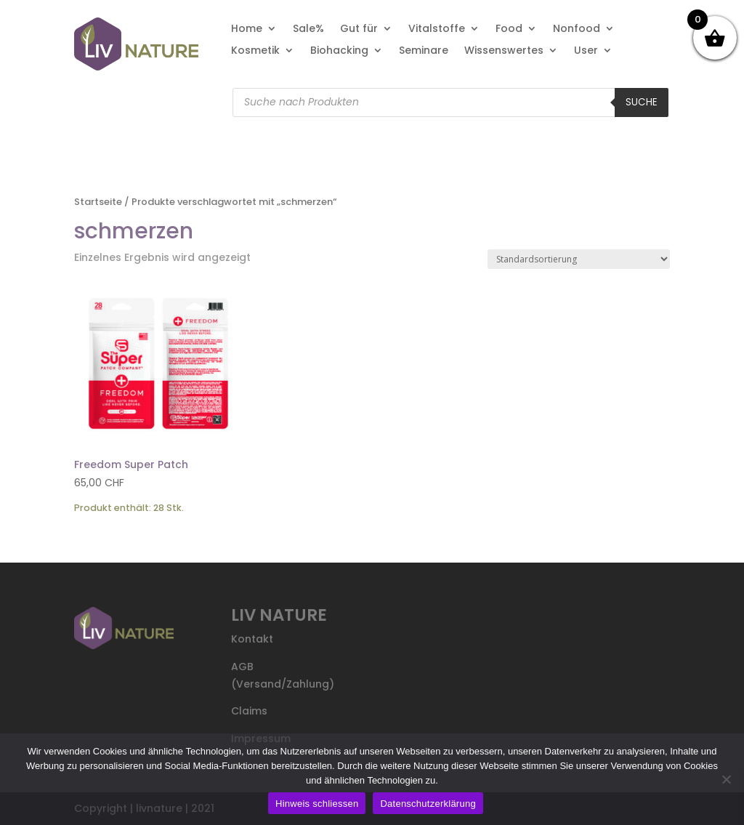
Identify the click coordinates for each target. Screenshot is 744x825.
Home (246, 29)
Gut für (359, 29)
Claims (249, 711)
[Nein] (726, 779)
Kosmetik (255, 51)
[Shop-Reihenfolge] (579, 259)
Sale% (308, 29)
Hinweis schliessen (316, 803)
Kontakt (252, 639)
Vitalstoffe (436, 29)
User (586, 51)
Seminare (423, 51)
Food (509, 29)
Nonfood (576, 29)
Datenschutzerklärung (427, 803)
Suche (642, 102)
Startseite (98, 202)
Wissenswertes (503, 51)
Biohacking (339, 51)
